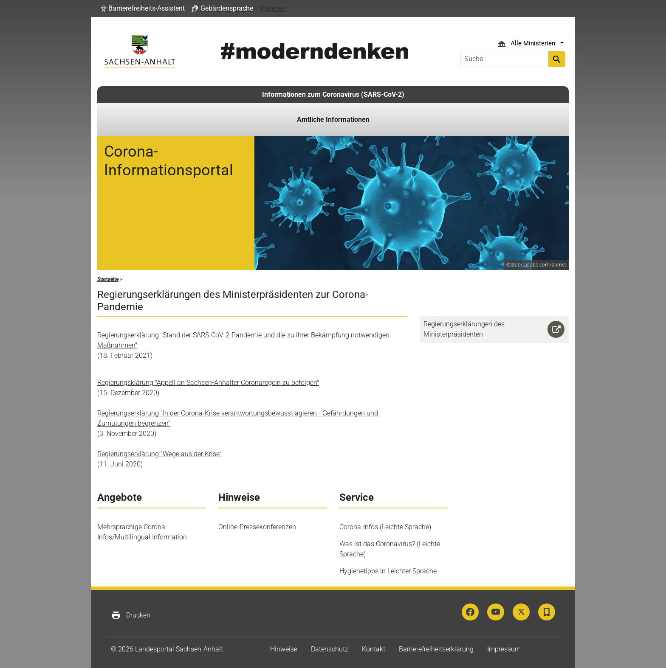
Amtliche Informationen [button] (333, 119)
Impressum (504, 649)
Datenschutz (329, 649)
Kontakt (373, 649)
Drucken (130, 615)
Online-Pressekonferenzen (257, 527)
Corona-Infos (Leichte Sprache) (385, 527)
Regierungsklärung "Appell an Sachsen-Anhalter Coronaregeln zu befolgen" (208, 383)
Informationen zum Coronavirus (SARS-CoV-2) (333, 94)
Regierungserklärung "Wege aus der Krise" (159, 454)
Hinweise (283, 649)
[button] (143, 8)
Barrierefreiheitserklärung (436, 649)
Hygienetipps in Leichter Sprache (388, 571)
